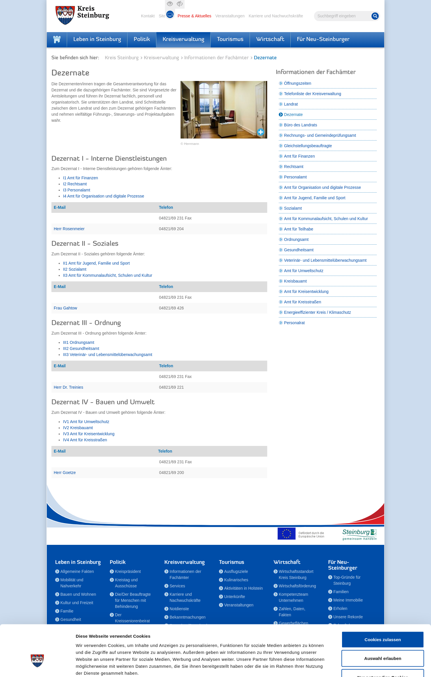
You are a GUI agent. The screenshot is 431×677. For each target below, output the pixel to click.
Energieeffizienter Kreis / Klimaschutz (317, 312)
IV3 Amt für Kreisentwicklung (88, 433)
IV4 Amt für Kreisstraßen (85, 440)
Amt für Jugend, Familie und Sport (314, 197)
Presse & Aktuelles (194, 16)
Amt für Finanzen (299, 156)
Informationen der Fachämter (216, 58)
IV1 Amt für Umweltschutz (86, 421)
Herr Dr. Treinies (68, 387)
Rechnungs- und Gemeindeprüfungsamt (320, 135)
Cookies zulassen (383, 601)
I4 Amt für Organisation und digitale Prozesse (103, 196)
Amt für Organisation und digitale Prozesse (322, 187)
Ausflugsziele (236, 571)
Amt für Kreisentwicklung (306, 291)
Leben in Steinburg (97, 40)
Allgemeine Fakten (77, 571)
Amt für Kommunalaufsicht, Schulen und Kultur (326, 218)
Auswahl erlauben (382, 620)
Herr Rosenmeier (69, 228)
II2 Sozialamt (74, 269)
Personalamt (295, 177)
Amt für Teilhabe (298, 229)
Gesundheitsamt (298, 250)
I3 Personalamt (76, 190)
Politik (142, 40)
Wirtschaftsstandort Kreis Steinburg (296, 574)
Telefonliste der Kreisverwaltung (312, 93)
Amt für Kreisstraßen (302, 302)
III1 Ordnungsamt (78, 342)
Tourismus (230, 40)
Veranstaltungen (229, 16)
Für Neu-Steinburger (323, 40)
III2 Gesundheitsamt (81, 348)
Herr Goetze (65, 472)
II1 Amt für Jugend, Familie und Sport (96, 263)
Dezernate (293, 114)
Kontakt (148, 16)
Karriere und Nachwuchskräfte (276, 16)
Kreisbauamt (295, 281)
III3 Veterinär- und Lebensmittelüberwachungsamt (107, 354)
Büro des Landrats (300, 125)
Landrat (291, 104)
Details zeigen (307, 665)
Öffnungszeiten (297, 83)
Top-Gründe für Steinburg (347, 580)
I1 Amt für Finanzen (80, 178)
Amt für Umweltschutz (303, 270)
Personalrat (294, 322)
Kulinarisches (236, 580)
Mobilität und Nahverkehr (71, 583)
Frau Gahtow (65, 308)
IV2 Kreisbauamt (78, 427)
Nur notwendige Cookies (382, 639)
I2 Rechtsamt (75, 184)
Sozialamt (293, 208)
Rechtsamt (293, 166)
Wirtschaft (270, 40)
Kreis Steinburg (122, 58)
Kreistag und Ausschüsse (126, 583)
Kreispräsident (128, 571)
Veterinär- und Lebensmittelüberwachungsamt (325, 260)
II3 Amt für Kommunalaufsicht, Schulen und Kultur (107, 275)
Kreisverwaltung (183, 40)
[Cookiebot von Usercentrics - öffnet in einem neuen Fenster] (37, 665)
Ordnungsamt (296, 239)
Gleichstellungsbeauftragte (308, 145)
